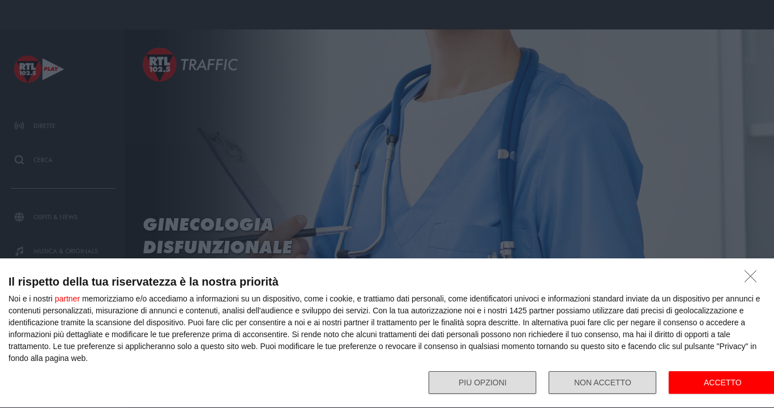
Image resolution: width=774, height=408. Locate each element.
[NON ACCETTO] (754, 279)
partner (67, 299)
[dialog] (387, 333)
